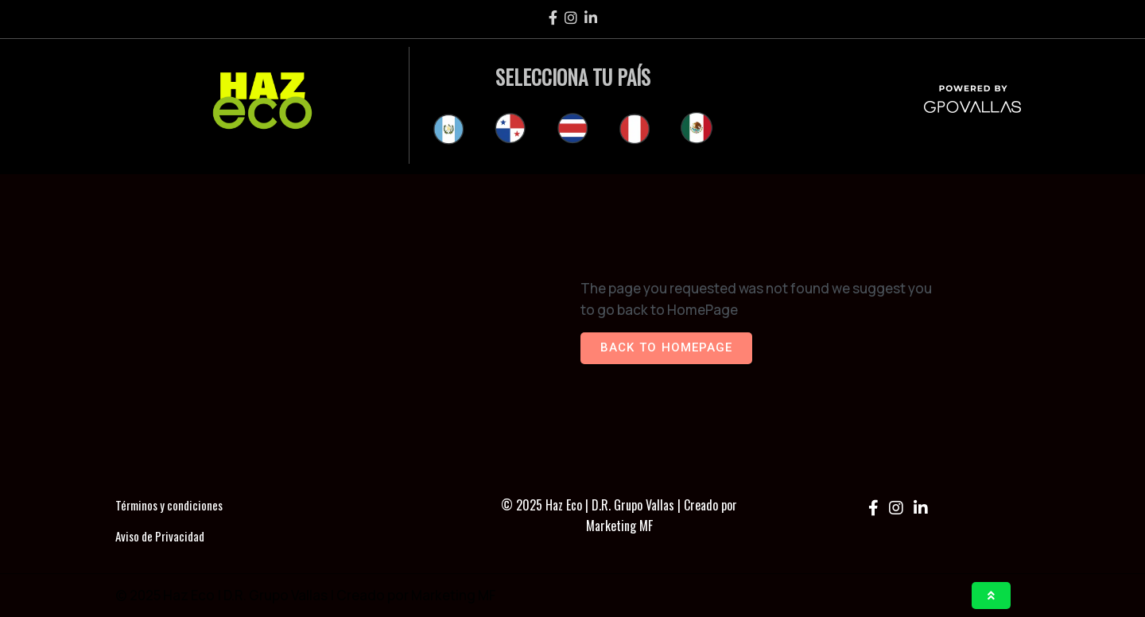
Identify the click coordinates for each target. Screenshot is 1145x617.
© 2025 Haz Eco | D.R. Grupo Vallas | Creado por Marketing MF (619, 515)
